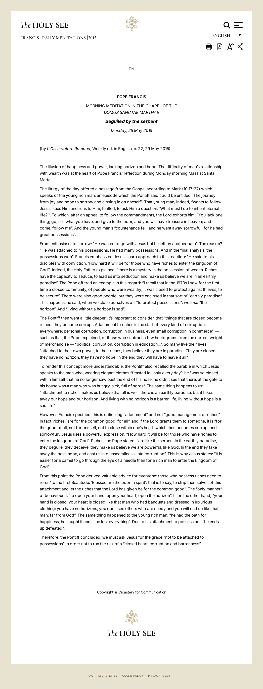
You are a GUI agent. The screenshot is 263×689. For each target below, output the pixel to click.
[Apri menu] (238, 25)
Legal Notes (107, 675)
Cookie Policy (132, 675)
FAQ (90, 675)
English (223, 37)
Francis (30, 37)
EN (131, 68)
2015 (92, 37)
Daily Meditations (64, 37)
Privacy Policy (159, 675)
